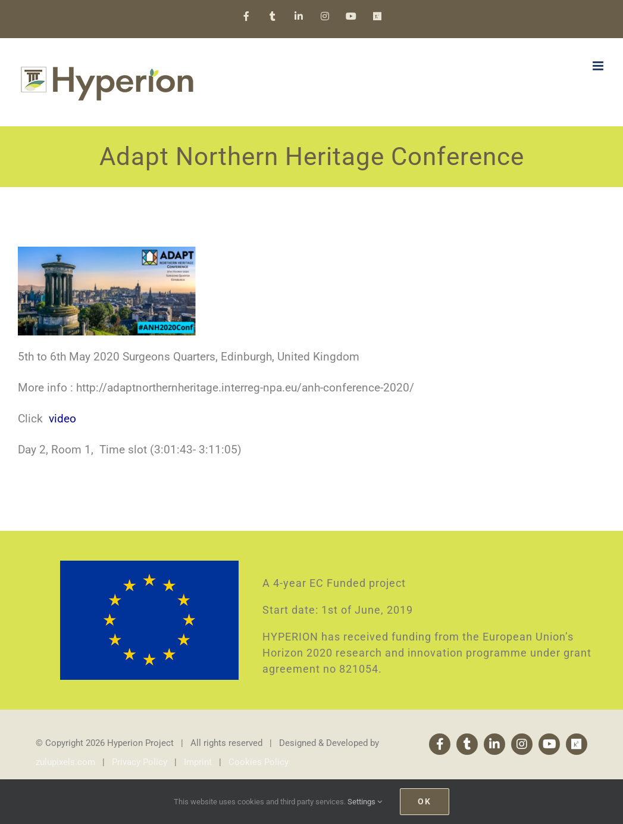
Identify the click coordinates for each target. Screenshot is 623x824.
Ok (424, 801)
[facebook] (439, 744)
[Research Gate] (576, 744)
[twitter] (467, 744)
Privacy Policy (139, 762)
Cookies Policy (258, 762)
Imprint (198, 762)
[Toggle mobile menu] (599, 66)
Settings (364, 801)
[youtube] (549, 744)
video (62, 418)
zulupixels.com (65, 762)
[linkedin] (494, 744)
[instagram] (522, 744)
